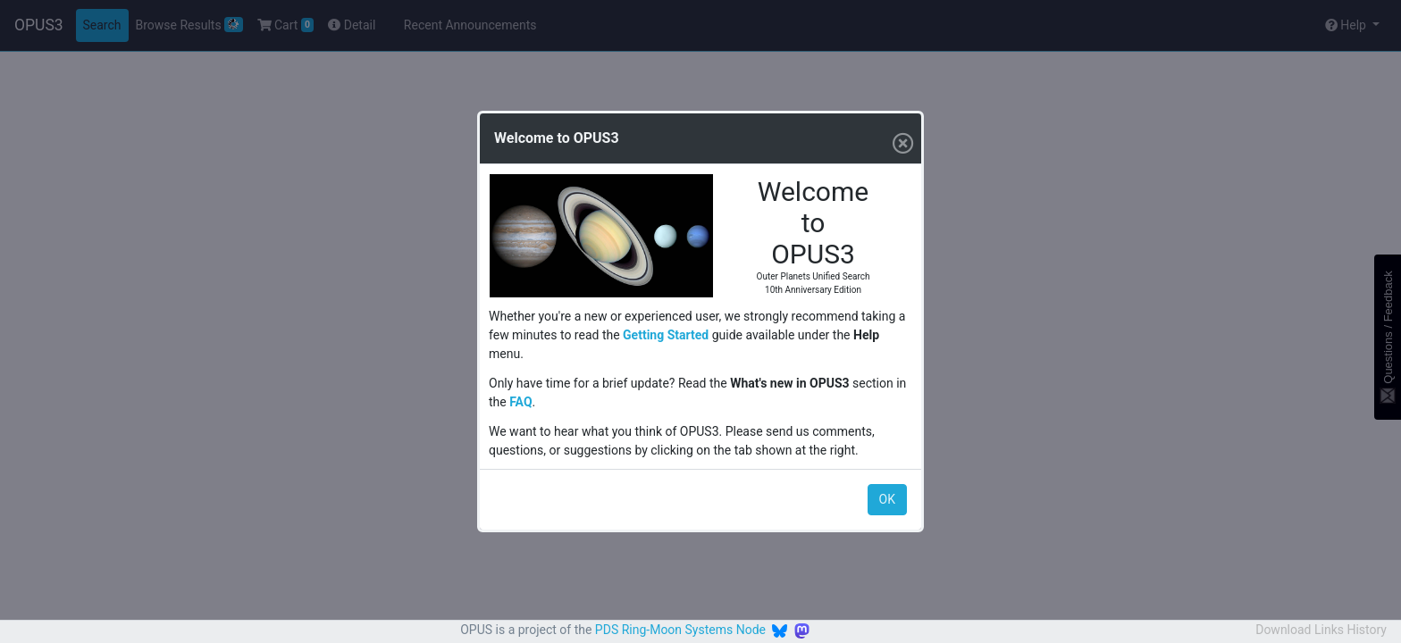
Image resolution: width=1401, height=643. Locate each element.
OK (887, 499)
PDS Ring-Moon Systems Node (680, 629)
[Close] (899, 138)
